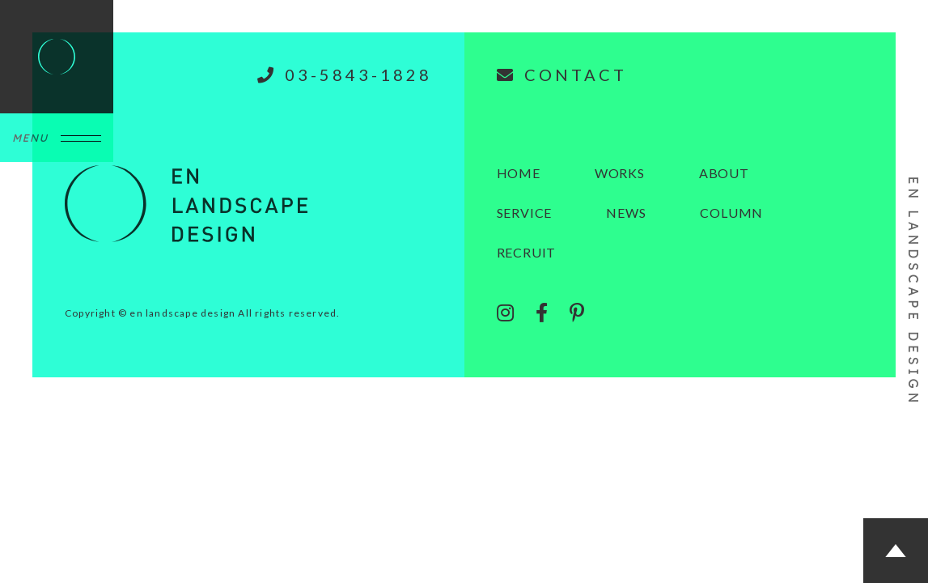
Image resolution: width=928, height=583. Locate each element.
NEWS (626, 212)
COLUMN (731, 212)
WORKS (620, 173)
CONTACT (562, 74)
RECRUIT (527, 252)
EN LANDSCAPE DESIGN (913, 291)
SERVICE (525, 212)
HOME (518, 173)
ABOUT (724, 173)
